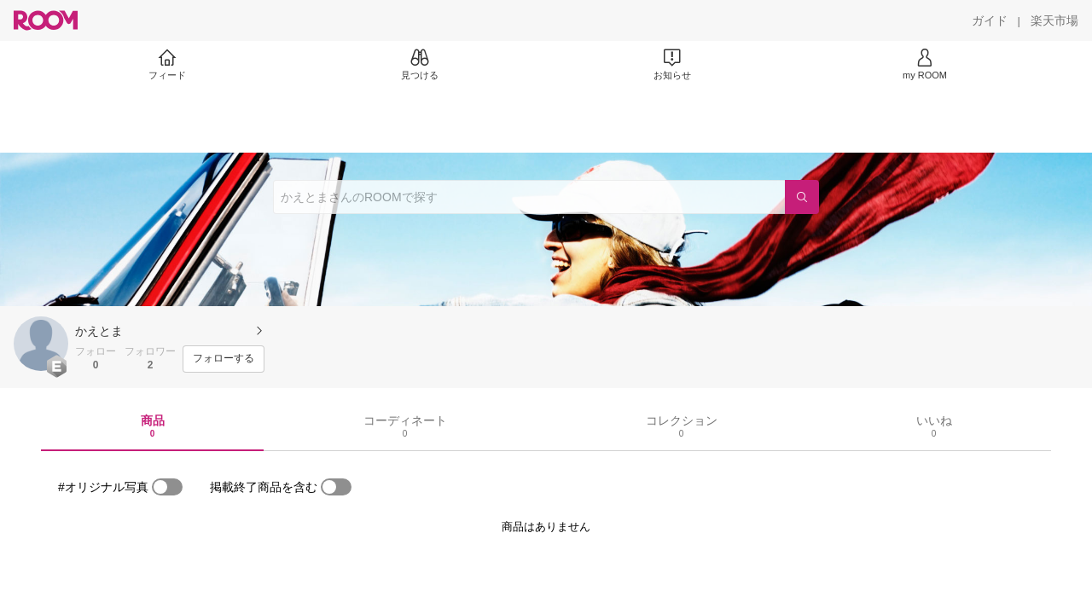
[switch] (167, 486)
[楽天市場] (1054, 20)
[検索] (802, 197)
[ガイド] (990, 20)
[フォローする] (223, 359)
